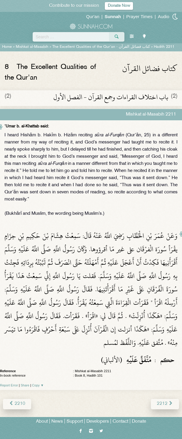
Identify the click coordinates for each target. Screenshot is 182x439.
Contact (120, 421)
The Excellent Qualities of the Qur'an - (101, 47)
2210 (17, 404)
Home (7, 47)
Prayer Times (139, 16)
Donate (139, 421)
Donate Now (119, 6)
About (42, 421)
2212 (165, 404)
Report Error (9, 385)
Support (75, 421)
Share (25, 385)
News (57, 421)
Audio (163, 16)
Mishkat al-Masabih (32, 47)
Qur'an (92, 16)
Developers (97, 421)
